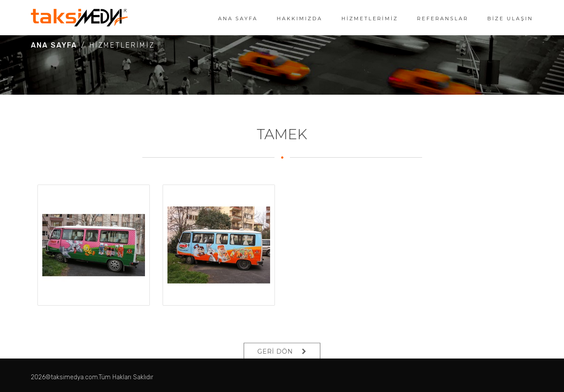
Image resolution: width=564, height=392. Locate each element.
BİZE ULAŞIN (510, 18)
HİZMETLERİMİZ (369, 18)
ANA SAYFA (238, 18)
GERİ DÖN (275, 358)
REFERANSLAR (442, 18)
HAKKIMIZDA (300, 18)
